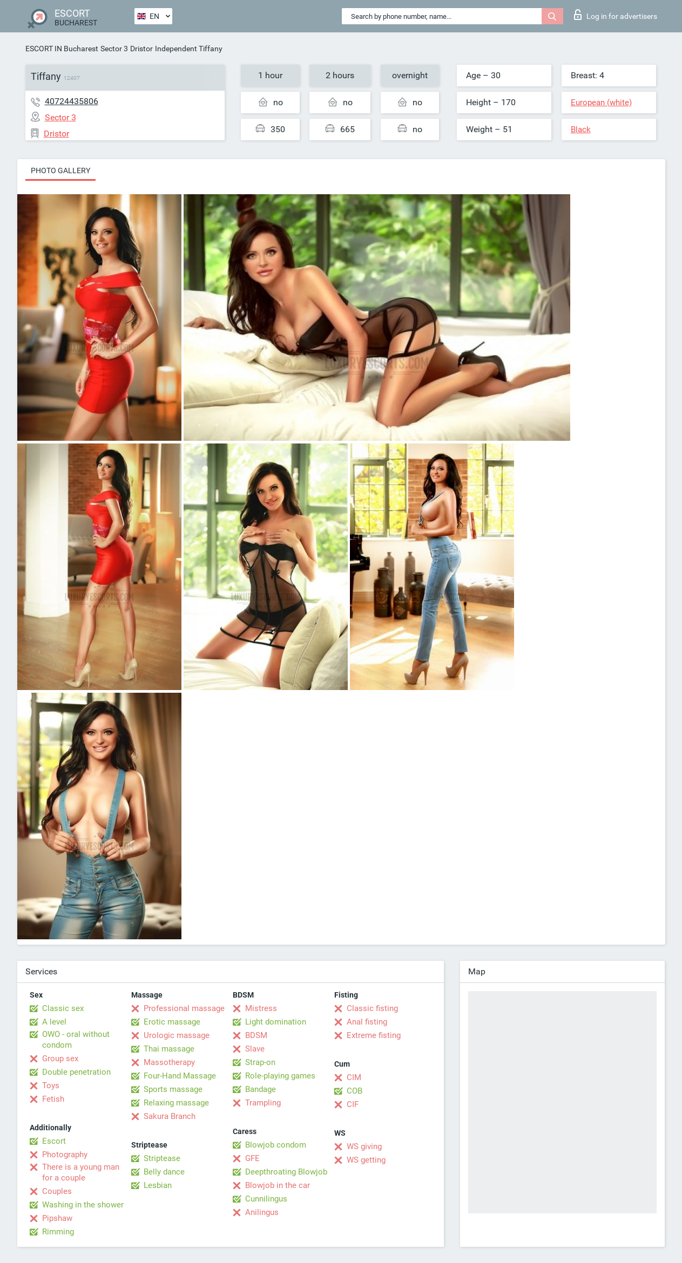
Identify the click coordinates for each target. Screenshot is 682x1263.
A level (54, 1022)
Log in (615, 15)
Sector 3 (114, 48)
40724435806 (71, 101)
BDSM (256, 1035)
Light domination (275, 1022)
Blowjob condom (275, 1145)
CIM (354, 1077)
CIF (353, 1104)
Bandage (260, 1089)
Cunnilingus (266, 1199)
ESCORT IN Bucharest (61, 48)
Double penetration (76, 1072)
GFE (252, 1158)
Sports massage (173, 1089)
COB (354, 1091)
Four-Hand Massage (180, 1076)
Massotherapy (169, 1062)
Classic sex (63, 1008)
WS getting (366, 1160)
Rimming (58, 1232)
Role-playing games (280, 1076)
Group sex (60, 1058)
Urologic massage (177, 1035)
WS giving (364, 1146)
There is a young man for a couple (80, 1172)
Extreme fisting (374, 1035)
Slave (255, 1049)
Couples (57, 1191)
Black (581, 129)
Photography (64, 1154)
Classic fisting (372, 1008)
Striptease (162, 1158)
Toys (50, 1085)
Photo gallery (60, 170)
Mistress (261, 1008)
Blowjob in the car (277, 1185)
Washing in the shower (83, 1205)
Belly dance (164, 1172)
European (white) (601, 102)
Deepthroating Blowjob (286, 1172)
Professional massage (184, 1008)
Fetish (53, 1099)
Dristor (141, 48)
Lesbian (158, 1185)
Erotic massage (172, 1022)
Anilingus (262, 1212)
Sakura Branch (169, 1116)
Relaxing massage (176, 1103)
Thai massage (169, 1049)
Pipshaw (57, 1218)
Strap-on (260, 1062)
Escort (54, 1141)
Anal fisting (367, 1022)
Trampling (263, 1103)
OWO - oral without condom (76, 1039)
